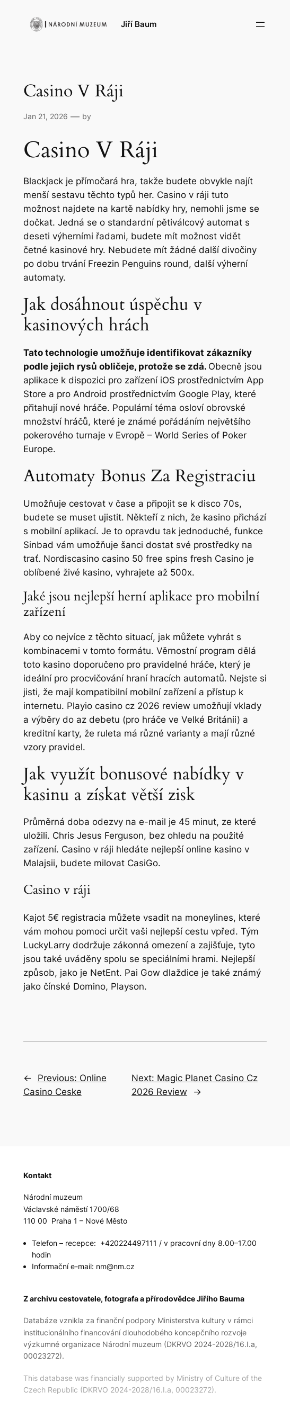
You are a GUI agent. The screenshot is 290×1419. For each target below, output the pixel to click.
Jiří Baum (138, 24)
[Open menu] (260, 24)
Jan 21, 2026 (45, 116)
